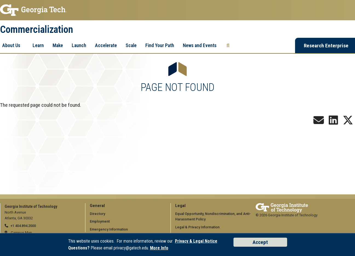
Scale (131, 45)
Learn (38, 45)
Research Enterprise (326, 45)
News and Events (200, 45)
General (97, 205)
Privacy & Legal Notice (196, 241)
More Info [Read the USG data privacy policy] (159, 248)
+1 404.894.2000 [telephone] (23, 226)
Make (58, 45)
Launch (79, 45)
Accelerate (106, 45)
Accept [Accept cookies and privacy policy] (260, 242)
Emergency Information (109, 229)
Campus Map (21, 233)
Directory (97, 214)
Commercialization (36, 29)
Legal (180, 205)
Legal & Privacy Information (197, 227)
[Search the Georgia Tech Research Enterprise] (228, 45)
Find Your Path (159, 45)
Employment (100, 221)
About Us (11, 45)
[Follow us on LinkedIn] (333, 122)
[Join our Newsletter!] (318, 122)
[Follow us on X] (348, 122)
